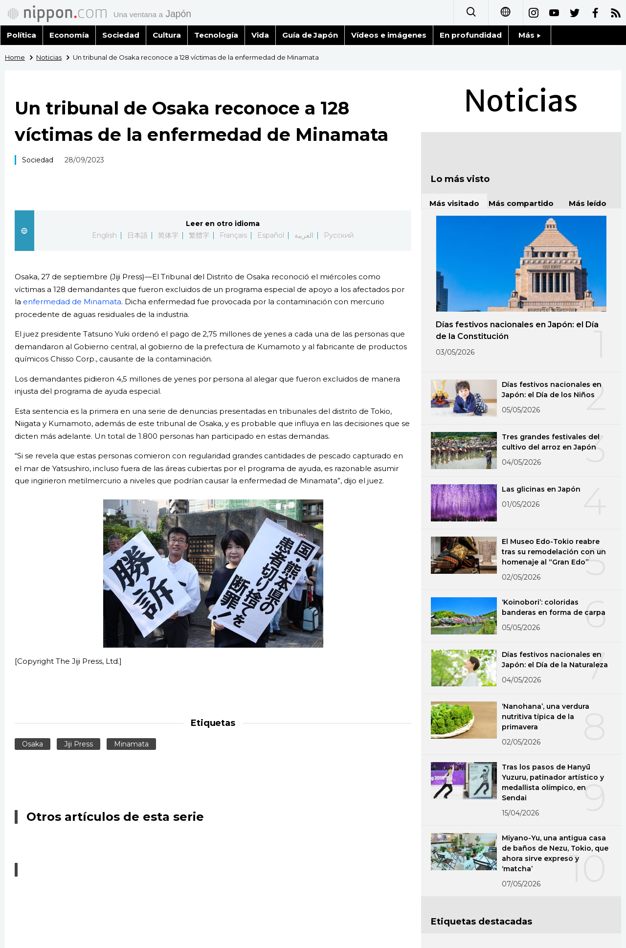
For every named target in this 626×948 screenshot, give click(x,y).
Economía (69, 35)
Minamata (131, 744)
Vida (260, 35)
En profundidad (471, 35)
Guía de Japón (310, 35)
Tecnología (216, 35)
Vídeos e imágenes (388, 35)
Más (529, 35)
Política (21, 35)
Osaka (32, 744)
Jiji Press (78, 744)
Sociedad (120, 35)
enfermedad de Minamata (72, 301)
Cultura (167, 35)
